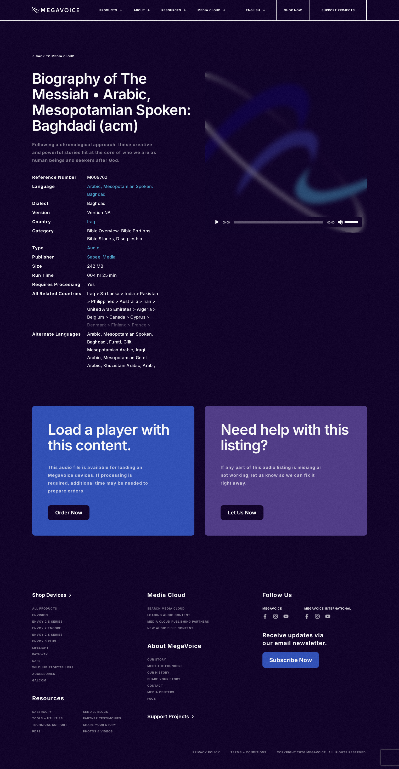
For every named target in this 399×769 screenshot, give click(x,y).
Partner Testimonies (102, 718)
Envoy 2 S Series (47, 634)
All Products (44, 608)
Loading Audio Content (168, 615)
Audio (93, 247)
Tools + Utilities (47, 718)
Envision (40, 615)
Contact (155, 685)
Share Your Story (99, 725)
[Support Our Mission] (338, 10)
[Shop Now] (293, 10)
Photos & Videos (98, 731)
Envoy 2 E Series (47, 621)
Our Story (156, 659)
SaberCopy (42, 712)
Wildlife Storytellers (53, 667)
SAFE (36, 661)
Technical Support (49, 725)
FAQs (151, 699)
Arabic (94, 186)
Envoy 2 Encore (46, 628)
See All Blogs (95, 712)
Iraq (91, 221)
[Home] (55, 10)
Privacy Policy (206, 752)
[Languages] (253, 10)
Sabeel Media (101, 257)
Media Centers (160, 692)
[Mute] (340, 222)
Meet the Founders (165, 666)
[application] (286, 222)
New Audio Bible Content (170, 628)
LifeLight (40, 648)
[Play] (217, 222)
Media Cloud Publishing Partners (178, 621)
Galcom (39, 680)
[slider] (278, 222)
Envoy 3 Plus (44, 641)
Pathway (40, 654)
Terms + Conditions (248, 752)
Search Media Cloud (166, 608)
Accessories (43, 674)
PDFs (36, 731)
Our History (158, 672)
